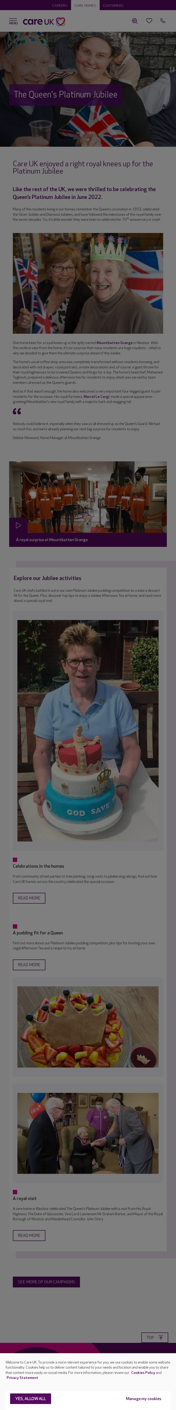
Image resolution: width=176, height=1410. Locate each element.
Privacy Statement (22, 1378)
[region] (88, 1381)
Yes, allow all (30, 1398)
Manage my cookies (143, 1398)
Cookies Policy (143, 1373)
